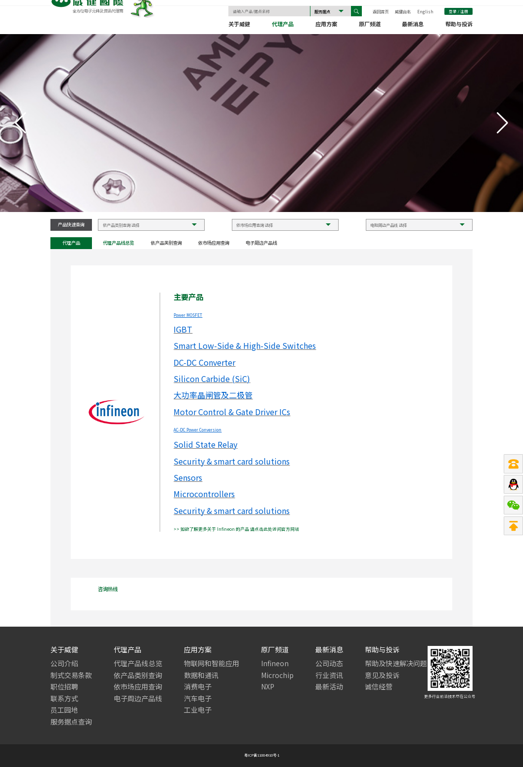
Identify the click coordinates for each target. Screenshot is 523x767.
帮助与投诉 (459, 25)
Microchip (277, 675)
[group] (261, 123)
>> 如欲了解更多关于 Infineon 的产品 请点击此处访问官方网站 (236, 529)
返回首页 (381, 12)
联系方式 (64, 698)
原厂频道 (370, 25)
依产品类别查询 (166, 243)
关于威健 (239, 25)
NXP (267, 686)
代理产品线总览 (118, 243)
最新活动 (329, 686)
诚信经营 (378, 686)
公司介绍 (64, 663)
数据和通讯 (201, 675)
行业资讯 (329, 675)
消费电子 (198, 686)
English (425, 12)
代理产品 (283, 25)
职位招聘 (64, 686)
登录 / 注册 (458, 12)
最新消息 (413, 25)
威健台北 (403, 12)
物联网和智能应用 (211, 663)
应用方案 (326, 25)
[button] (502, 123)
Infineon (275, 663)
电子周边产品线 (261, 243)
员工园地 (64, 710)
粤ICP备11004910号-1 (261, 756)
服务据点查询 (71, 721)
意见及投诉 (382, 675)
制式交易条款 (71, 675)
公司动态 (329, 663)
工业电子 (198, 710)
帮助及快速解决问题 (396, 663)
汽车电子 (198, 698)
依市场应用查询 (213, 243)
